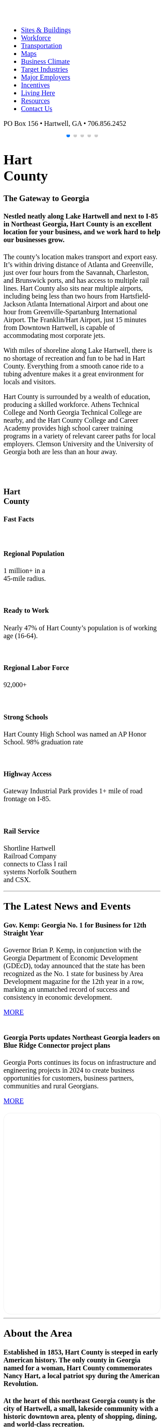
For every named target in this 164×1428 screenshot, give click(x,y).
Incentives (35, 85)
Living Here (38, 93)
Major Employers (45, 77)
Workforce (36, 38)
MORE (13, 1012)
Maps (29, 53)
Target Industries (44, 69)
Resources (35, 100)
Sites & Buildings (46, 30)
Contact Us (36, 108)
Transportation (41, 45)
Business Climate (45, 61)
